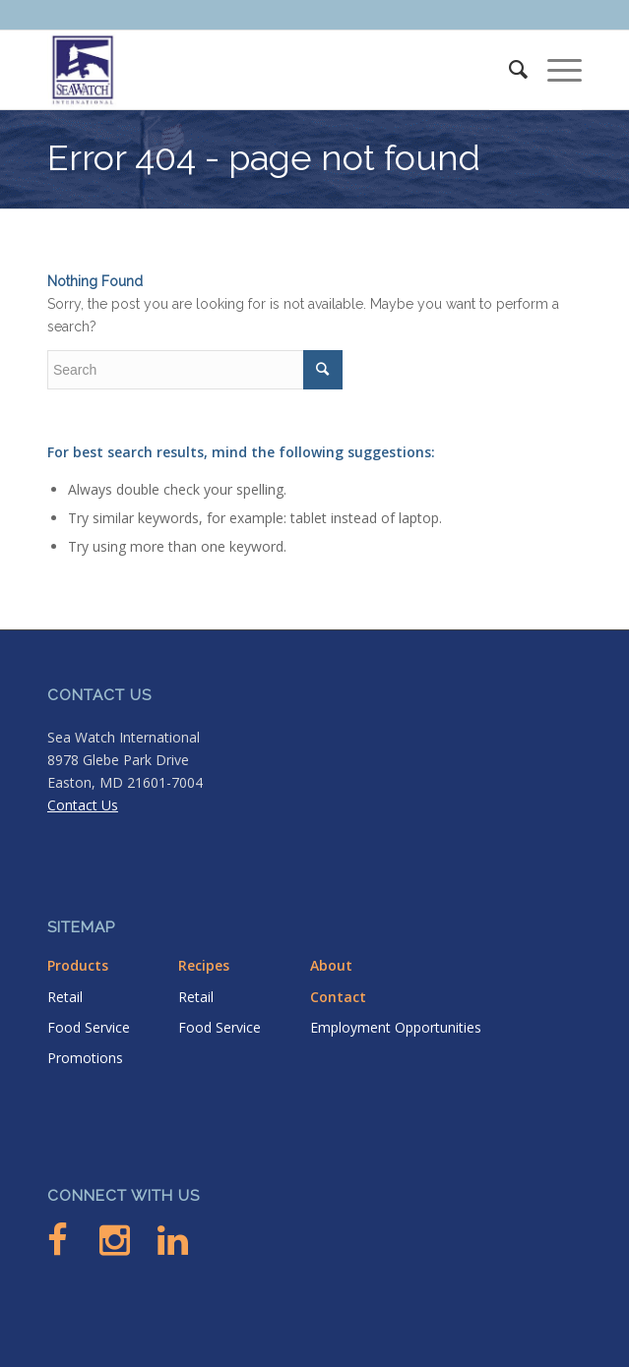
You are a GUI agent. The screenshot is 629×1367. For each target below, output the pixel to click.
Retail (65, 996)
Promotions (85, 1057)
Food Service (88, 1027)
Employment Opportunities (395, 1027)
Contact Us (82, 805)
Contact (338, 996)
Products (77, 965)
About (331, 965)
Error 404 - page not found (263, 157)
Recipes (203, 965)
